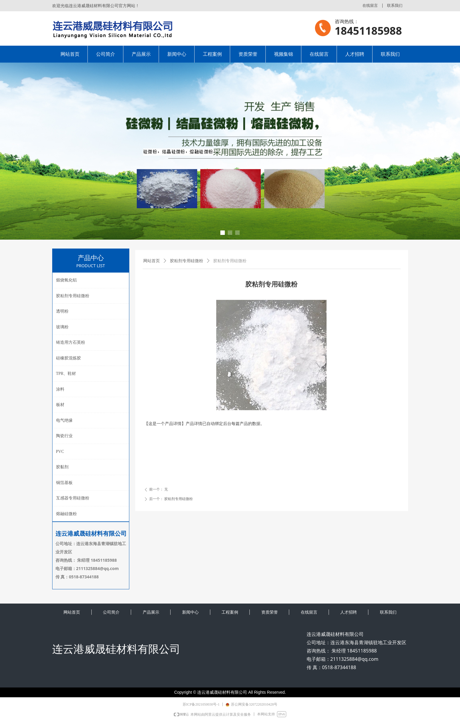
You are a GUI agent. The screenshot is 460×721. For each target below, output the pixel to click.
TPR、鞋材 (66, 373)
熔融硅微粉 (66, 514)
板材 (60, 404)
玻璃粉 (62, 327)
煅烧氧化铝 (66, 280)
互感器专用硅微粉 (72, 498)
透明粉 (62, 311)
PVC (60, 451)
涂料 (60, 389)
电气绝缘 (64, 420)
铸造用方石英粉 (70, 342)
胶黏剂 (62, 467)
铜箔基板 (64, 482)
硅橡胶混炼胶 (68, 358)
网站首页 (151, 261)
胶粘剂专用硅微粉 (186, 261)
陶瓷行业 (64, 436)
